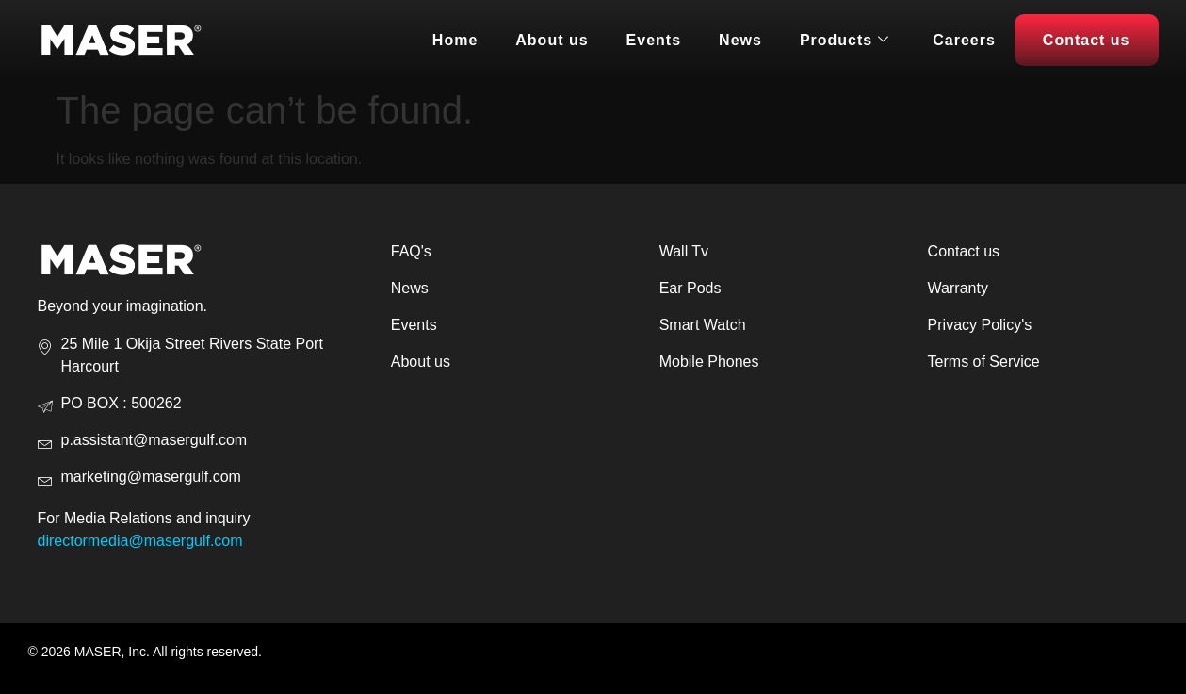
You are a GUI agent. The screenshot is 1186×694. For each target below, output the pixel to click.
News (740, 40)
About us (551, 40)
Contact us (1086, 40)
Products (844, 40)
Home (455, 40)
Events (653, 40)
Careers (964, 40)
